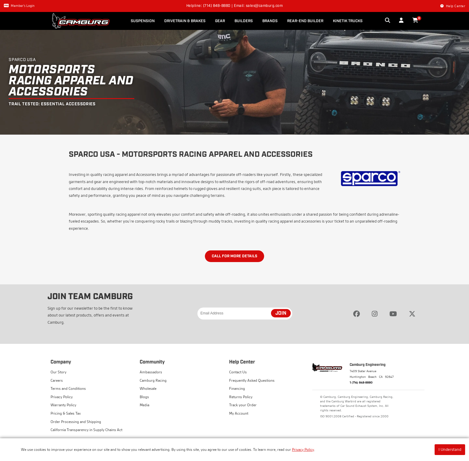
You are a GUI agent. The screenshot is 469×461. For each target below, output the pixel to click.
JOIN (280, 313)
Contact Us (238, 372)
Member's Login (19, 5)
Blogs (144, 396)
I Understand (449, 449)
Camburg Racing (153, 380)
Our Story (58, 372)
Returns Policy (240, 396)
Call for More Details (234, 256)
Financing (237, 388)
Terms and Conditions (68, 388)
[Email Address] (244, 313)
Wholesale (148, 388)
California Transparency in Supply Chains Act (86, 429)
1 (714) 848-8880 (361, 382)
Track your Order (243, 404)
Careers (57, 380)
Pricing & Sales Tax (66, 413)
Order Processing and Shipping (76, 421)
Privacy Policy (303, 449)
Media (144, 404)
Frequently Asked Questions (252, 380)
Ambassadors (151, 372)
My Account (238, 413)
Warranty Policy (63, 404)
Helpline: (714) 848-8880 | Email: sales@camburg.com (234, 6)
